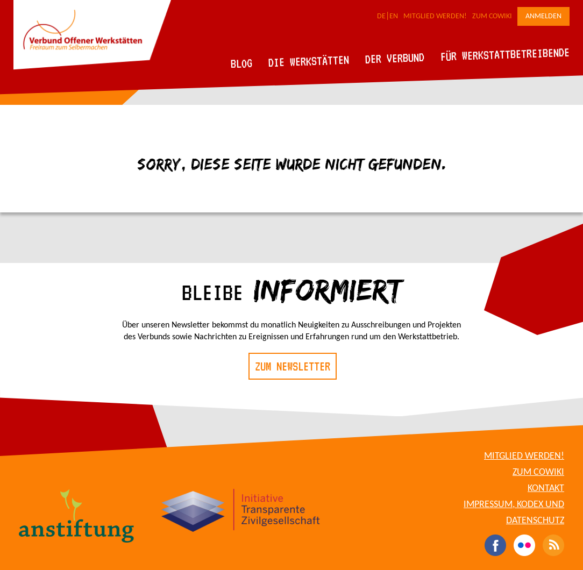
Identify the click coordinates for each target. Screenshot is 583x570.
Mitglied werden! (435, 16)
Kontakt (546, 488)
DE (381, 16)
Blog (242, 63)
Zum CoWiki (492, 16)
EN (393, 16)
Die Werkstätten (309, 61)
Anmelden (543, 16)
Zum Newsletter (292, 366)
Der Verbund (395, 58)
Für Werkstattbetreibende (505, 54)
